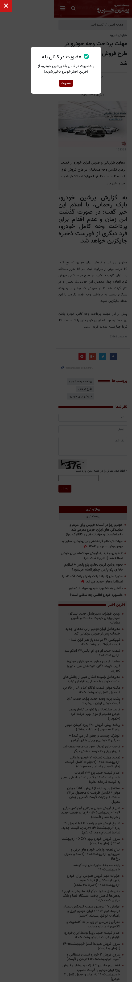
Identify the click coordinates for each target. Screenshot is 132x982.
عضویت (66, 83)
